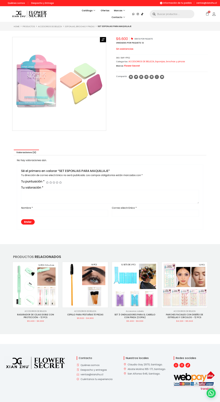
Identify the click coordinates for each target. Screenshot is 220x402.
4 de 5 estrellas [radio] (58, 182)
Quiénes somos (16, 3)
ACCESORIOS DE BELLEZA (50, 26)
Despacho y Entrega (42, 3)
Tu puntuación (33, 182)
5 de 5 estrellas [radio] (61, 182)
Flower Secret (131, 65)
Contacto (118, 17)
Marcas (119, 11)
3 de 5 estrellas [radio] (54, 182)
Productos (29, 26)
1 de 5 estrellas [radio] (47, 182)
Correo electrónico (124, 208)
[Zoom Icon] (103, 40)
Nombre (27, 208)
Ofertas (105, 10)
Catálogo (86, 11)
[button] (131, 77)
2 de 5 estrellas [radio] (51, 182)
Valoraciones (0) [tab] (28, 152)
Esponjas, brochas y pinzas (80, 26)
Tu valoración (32, 188)
